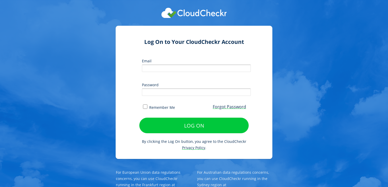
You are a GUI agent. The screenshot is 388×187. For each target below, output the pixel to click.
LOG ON (194, 125)
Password (150, 84)
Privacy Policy (193, 147)
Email (147, 60)
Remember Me (159, 107)
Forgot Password (229, 107)
